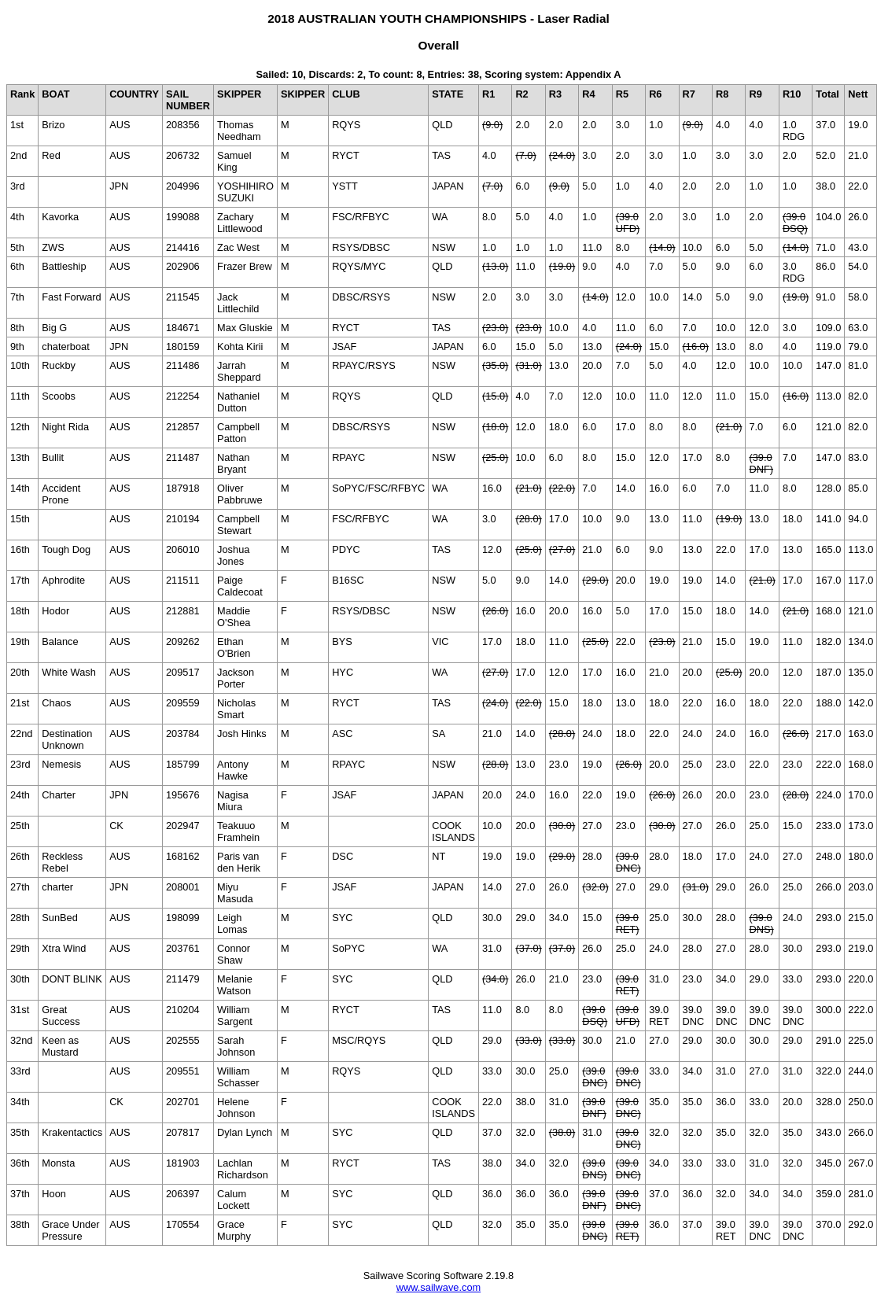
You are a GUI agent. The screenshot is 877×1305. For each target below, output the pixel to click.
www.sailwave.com (438, 1287)
